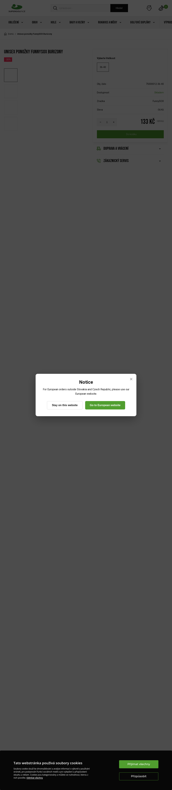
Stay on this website (65, 405)
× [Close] (131, 379)
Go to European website (105, 405)
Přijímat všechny (138, 764)
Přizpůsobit (138, 776)
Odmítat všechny (35, 778)
